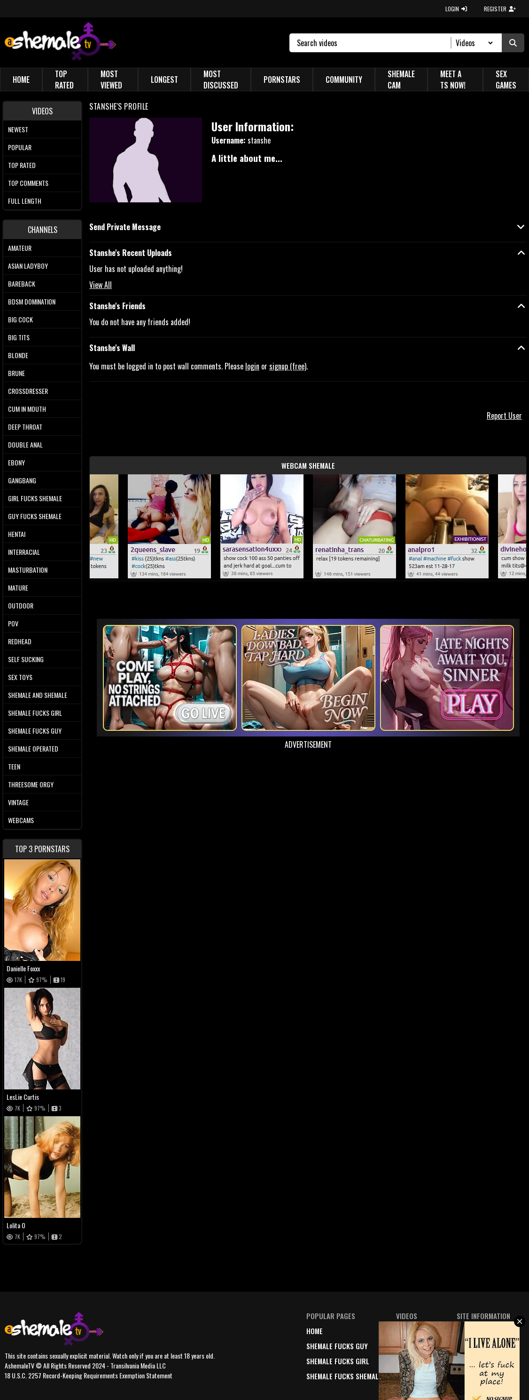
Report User (504, 415)
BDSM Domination (31, 301)
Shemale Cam (401, 79)
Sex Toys (20, 677)
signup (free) (287, 366)
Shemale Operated (33, 748)
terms (466, 1346)
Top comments (28, 183)
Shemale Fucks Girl (35, 713)
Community (344, 79)
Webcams (21, 820)
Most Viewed (111, 79)
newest (407, 1331)
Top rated (22, 165)
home (314, 1331)
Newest (18, 129)
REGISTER (500, 9)
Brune (16, 373)
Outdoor (20, 605)
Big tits (19, 337)
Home (21, 79)
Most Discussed (220, 79)
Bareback (21, 283)
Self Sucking (26, 659)
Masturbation (27, 570)
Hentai (16, 534)
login (252, 366)
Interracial (24, 552)
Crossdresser (28, 391)
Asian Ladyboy (28, 266)
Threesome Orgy (31, 784)
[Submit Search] (513, 42)
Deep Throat (25, 427)
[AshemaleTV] (60, 42)
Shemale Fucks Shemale (344, 1376)
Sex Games (506, 79)
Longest (164, 79)
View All (100, 284)
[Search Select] (472, 43)
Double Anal (25, 444)
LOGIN (456, 9)
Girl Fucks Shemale (35, 498)
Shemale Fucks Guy (35, 731)
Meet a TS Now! (453, 79)
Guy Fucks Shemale (35, 516)
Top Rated (64, 79)
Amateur (19, 248)
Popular (19, 147)
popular (410, 1346)
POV (13, 623)
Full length (24, 201)
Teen (14, 766)
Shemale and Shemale (37, 695)
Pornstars (282, 79)
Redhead (19, 641)
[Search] (374, 42)
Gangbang (22, 480)
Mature (18, 587)
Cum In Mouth (27, 409)
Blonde (18, 355)
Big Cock (20, 319)
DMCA (465, 1331)
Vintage (18, 802)
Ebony (16, 462)
